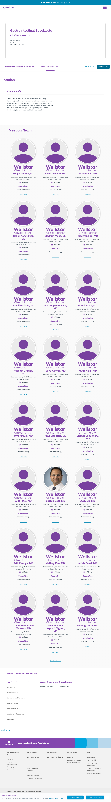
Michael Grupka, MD (23, 372)
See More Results (55, 661)
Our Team (50, 67)
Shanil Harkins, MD (23, 305)
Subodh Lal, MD (87, 173)
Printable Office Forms (15, 714)
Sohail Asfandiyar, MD (23, 237)
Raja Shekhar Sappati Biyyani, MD (55, 628)
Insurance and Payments (16, 698)
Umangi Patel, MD (87, 625)
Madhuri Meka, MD (55, 236)
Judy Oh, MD (87, 501)
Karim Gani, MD (88, 370)
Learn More (23, 194)
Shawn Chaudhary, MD (88, 437)
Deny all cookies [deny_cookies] (75, 797)
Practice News (12, 703)
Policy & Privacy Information (92, 764)
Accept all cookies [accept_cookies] (94, 797)
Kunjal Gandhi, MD (23, 173)
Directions (11, 687)
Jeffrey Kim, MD (55, 563)
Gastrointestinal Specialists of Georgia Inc (19, 67)
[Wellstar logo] (9, 7)
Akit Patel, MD (23, 501)
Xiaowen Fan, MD (88, 236)
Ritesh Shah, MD (87, 305)
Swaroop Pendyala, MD (55, 307)
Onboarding (11, 770)
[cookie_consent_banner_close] (107, 797)
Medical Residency (33, 775)
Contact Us (91, 757)
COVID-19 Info (103, 67)
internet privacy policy (56, 798)
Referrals (10, 719)
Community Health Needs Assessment (74, 761)
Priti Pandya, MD (23, 563)
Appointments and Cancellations (19, 682)
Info (56, 67)
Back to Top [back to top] (6, 730)
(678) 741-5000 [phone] (88, 67)
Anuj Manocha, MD (55, 435)
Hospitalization (12, 692)
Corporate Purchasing (55, 757)
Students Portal (33, 757)
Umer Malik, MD (23, 435)
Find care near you (55, 2)
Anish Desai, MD (87, 563)
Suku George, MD (55, 370)
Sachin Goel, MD (55, 501)
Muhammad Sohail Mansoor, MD (23, 627)
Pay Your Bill (91, 760)
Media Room (71, 757)
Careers (10, 759)
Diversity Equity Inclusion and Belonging (12, 764)
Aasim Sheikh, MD (55, 173)
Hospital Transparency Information (95, 769)
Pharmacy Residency (34, 778)
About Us (42, 67)
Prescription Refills (14, 709)
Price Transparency (94, 773)
